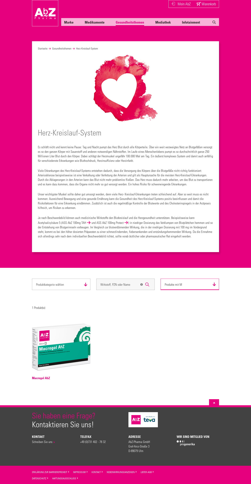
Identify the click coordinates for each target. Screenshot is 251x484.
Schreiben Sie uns (42, 442)
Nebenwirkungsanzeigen (122, 472)
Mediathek (163, 22)
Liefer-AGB (147, 472)
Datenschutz (40, 478)
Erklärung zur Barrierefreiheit (50, 472)
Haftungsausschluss (65, 478)
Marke (69, 22)
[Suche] (214, 23)
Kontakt (97, 472)
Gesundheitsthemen (130, 22)
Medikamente (95, 22)
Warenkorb (206, 4)
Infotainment (191, 22)
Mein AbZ (181, 4)
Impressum (80, 472)
